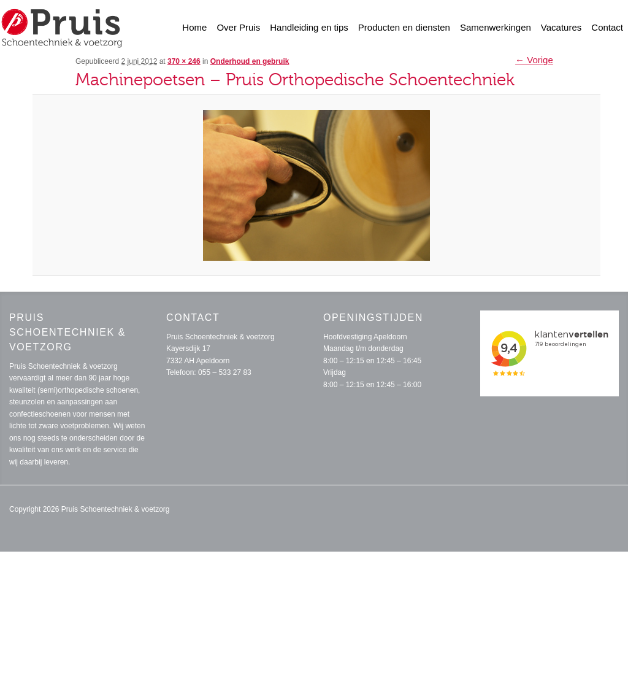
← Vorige (534, 60)
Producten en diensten (404, 27)
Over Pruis (238, 27)
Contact (607, 27)
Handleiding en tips (309, 27)
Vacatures (561, 27)
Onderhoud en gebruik (249, 61)
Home (194, 27)
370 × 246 (184, 61)
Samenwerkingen (495, 27)
